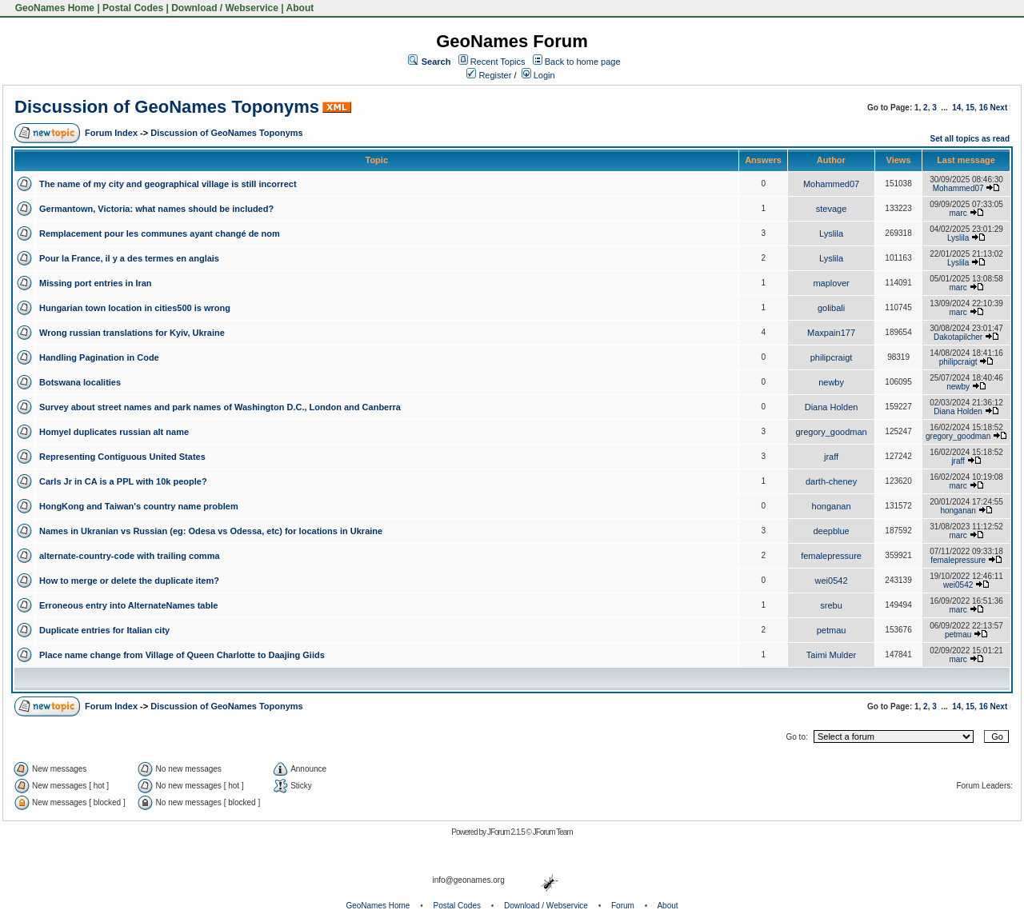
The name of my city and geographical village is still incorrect (168, 184)
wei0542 (831, 580)
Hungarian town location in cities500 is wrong (134, 308)
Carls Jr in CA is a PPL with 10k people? (123, 481)
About (300, 8)
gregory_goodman (830, 432)
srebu (831, 605)
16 (983, 107)
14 (956, 107)
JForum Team (553, 832)
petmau (831, 630)
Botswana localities (80, 382)
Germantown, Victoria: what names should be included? (156, 209)
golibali (831, 308)
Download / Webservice (224, 8)
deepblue (831, 531)
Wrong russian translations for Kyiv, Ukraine (132, 332)
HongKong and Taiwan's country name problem (138, 506)
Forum (622, 905)
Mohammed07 (831, 184)
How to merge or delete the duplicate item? (129, 580)
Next (999, 107)
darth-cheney (831, 481)
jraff (831, 456)
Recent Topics (498, 61)
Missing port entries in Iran (95, 283)
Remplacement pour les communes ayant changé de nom (159, 233)
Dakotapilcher (958, 337)
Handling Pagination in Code (99, 357)
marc (958, 213)
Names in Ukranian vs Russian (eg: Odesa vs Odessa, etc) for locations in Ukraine (210, 531)
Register (488, 75)
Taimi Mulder (831, 655)
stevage (831, 209)
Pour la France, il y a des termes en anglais (129, 258)
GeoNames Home (53, 8)
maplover (831, 283)
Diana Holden (831, 407)
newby (831, 382)
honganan (831, 506)
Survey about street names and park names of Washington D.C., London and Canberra (220, 407)
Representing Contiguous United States (122, 456)
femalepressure (831, 556)
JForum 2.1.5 (506, 832)
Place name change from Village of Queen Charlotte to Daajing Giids (182, 655)
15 (970, 107)
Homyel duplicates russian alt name (114, 432)
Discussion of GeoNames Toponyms (166, 107)
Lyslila (831, 233)
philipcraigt (831, 357)
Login (538, 75)
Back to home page (583, 61)
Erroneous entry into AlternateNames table (128, 605)
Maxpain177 (831, 332)
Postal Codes (132, 8)
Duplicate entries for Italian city (104, 630)
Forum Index (111, 133)
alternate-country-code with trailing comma (129, 556)
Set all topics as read (970, 138)
